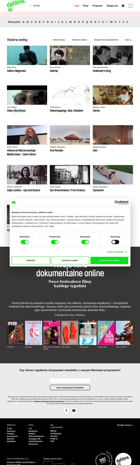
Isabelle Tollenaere (112, 107)
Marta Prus (12, 67)
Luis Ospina (109, 67)
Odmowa (30, 260)
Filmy (85, 6)
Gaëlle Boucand (14, 147)
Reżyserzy (33, 403)
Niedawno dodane (79, 40)
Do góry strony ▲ (125, 385)
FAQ (52, 400)
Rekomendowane (37, 396)
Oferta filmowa (59, 40)
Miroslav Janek (46, 107)
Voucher (54, 396)
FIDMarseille (83, 307)
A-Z (30, 388)
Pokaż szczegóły (115, 252)
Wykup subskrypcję (55, 392)
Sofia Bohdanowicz (80, 67)
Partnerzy (11, 391)
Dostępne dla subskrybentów (106, 40)
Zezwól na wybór (70, 260)
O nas (10, 388)
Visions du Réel (121, 307)
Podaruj (54, 398)
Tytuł (127, 40)
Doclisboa (28, 307)
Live (76, 6)
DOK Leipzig (65, 307)
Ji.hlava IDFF (102, 307)
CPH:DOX (10, 307)
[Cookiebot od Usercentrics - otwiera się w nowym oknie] (116, 203)
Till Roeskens (13, 107)
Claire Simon (77, 107)
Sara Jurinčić (45, 67)
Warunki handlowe (11, 399)
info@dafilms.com (22, 435)
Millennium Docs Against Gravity (49, 308)
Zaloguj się (112, 6)
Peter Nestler (77, 147)
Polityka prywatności (13, 394)
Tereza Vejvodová (111, 147)
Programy (97, 6)
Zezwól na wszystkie (109, 260)
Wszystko (14, 21)
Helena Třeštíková (47, 147)
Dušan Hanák (13, 187)
